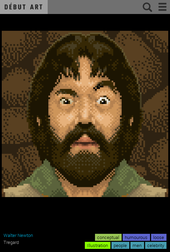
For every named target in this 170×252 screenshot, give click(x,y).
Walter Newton (18, 235)
